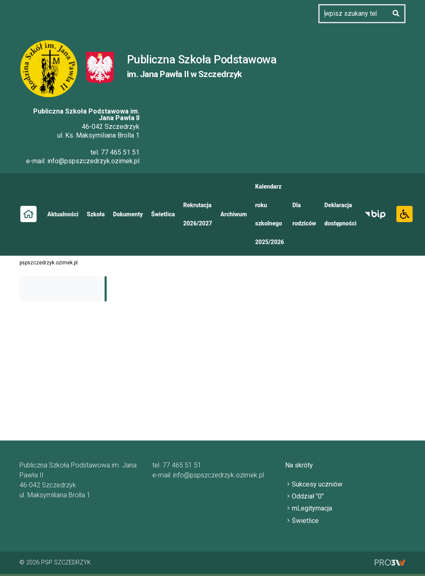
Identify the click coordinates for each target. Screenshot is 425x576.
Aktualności (62, 214)
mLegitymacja (312, 508)
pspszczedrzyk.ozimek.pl (49, 263)
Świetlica (163, 214)
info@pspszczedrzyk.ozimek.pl (93, 161)
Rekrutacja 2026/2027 (197, 214)
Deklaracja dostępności (341, 214)
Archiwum (233, 214)
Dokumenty (128, 214)
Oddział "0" (308, 496)
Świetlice (305, 521)
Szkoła (96, 214)
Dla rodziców (304, 214)
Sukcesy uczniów (317, 484)
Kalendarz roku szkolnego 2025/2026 (269, 214)
